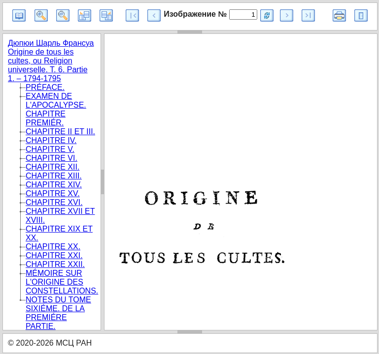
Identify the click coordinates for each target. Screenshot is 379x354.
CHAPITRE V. (50, 149)
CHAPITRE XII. (52, 167)
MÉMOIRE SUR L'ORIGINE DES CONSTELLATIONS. (62, 282)
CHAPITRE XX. (53, 246)
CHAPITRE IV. (51, 140)
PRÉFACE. (45, 87)
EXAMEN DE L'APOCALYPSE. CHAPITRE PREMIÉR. (56, 109)
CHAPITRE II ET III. (60, 131)
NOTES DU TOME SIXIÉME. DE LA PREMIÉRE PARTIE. (58, 312)
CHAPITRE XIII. (54, 176)
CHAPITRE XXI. (54, 255)
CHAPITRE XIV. (54, 184)
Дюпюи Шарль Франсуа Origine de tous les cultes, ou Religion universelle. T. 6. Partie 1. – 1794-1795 (51, 61)
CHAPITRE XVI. (54, 202)
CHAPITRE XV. (53, 193)
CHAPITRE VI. (51, 158)
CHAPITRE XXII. (55, 264)
